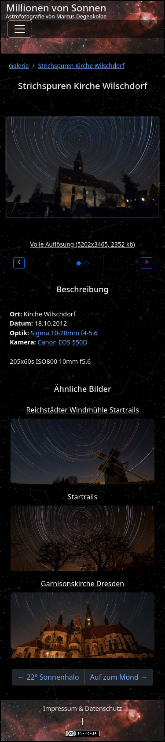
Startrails (82, 497)
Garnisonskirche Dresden (82, 583)
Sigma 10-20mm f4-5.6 (64, 333)
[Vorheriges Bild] (19, 263)
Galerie (19, 65)
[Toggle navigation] (19, 29)
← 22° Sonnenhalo (48, 677)
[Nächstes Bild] (146, 263)
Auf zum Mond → (118, 677)
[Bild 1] (79, 263)
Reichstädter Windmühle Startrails (82, 410)
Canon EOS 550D (62, 342)
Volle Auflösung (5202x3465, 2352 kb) (82, 244)
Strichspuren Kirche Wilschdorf (81, 65)
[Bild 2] (86, 263)
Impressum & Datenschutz (82, 708)
